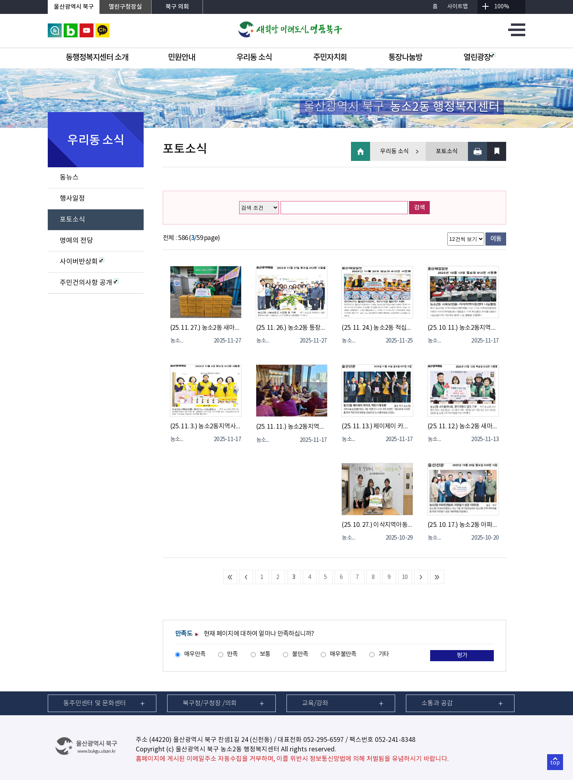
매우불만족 (343, 654)
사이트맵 (457, 7)
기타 (383, 654)
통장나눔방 (405, 57)
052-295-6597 (323, 739)
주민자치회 (330, 57)
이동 (496, 238)
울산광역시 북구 (74, 7)
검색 (419, 207)
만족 (232, 654)
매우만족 (194, 654)
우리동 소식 (254, 57)
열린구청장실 (125, 7)
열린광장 (479, 57)
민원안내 (181, 57)
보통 (265, 654)
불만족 (300, 654)
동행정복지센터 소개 (97, 57)
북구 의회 (177, 7)
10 (405, 577)
